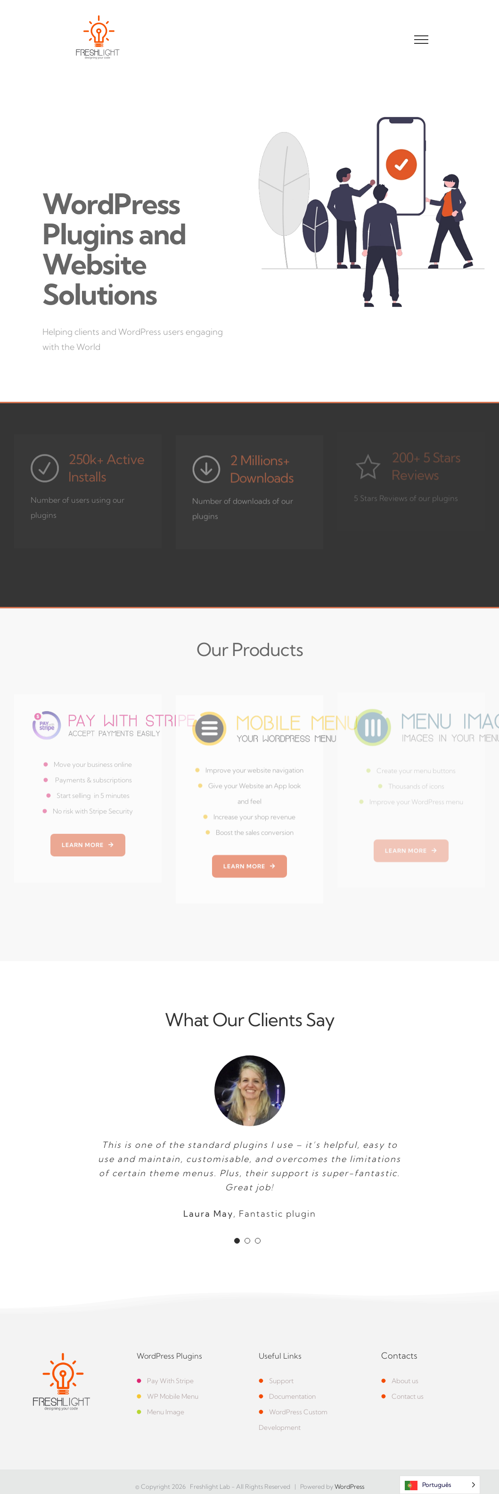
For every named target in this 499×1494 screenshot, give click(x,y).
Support (276, 1381)
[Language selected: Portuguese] (440, 1485)
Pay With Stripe (165, 1381)
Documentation (292, 1396)
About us (399, 1381)
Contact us (402, 1396)
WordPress (349, 1486)
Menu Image (165, 1412)
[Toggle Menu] (421, 39)
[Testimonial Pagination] (237, 1241)
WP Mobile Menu (172, 1396)
